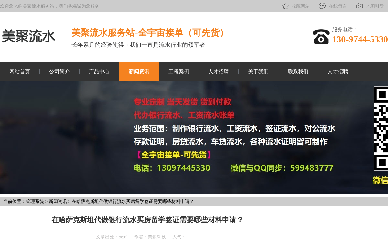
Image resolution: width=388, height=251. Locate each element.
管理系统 (35, 201)
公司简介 (59, 71)
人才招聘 (218, 71)
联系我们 (298, 71)
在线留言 (332, 6)
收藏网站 (295, 6)
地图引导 (369, 6)
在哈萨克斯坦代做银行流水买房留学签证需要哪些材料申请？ (133, 201)
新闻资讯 (139, 71)
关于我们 (258, 71)
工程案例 (178, 71)
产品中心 (99, 71)
